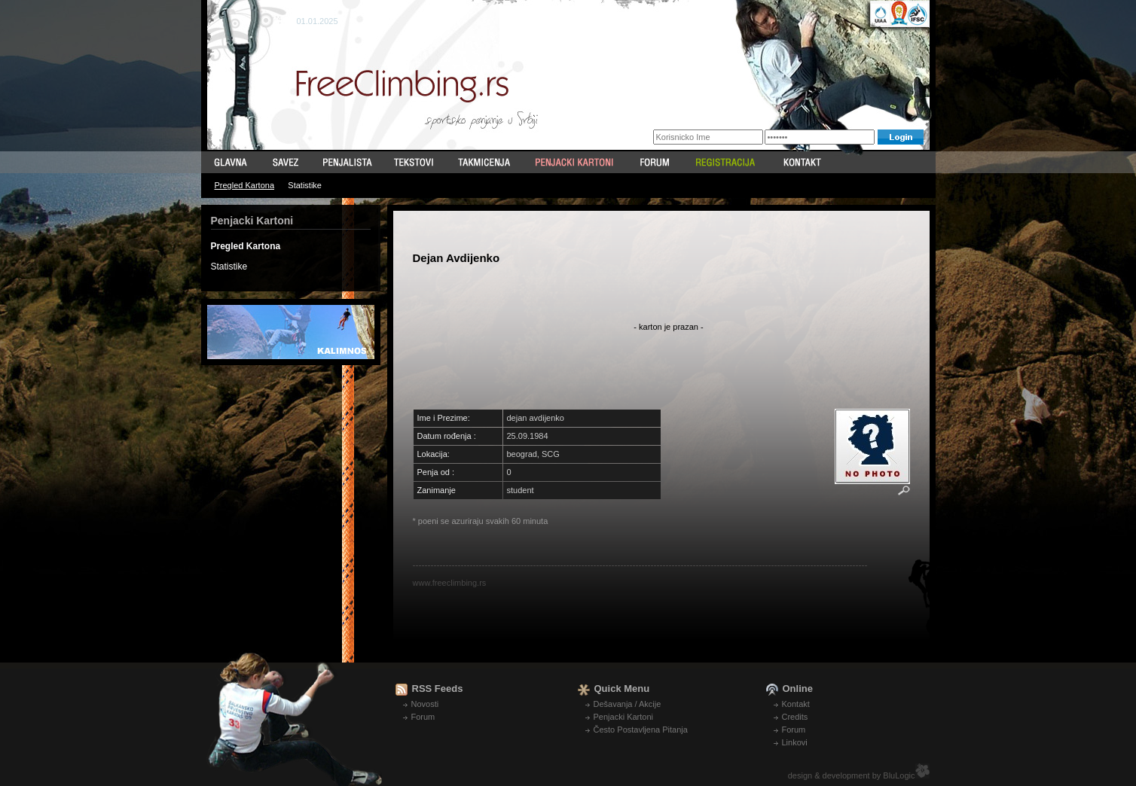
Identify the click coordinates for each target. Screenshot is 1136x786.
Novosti (425, 703)
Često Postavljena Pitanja (641, 729)
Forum (423, 716)
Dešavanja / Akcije (627, 703)
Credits (795, 716)
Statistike (305, 185)
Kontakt (796, 703)
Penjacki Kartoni (624, 716)
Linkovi (795, 742)
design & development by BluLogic (851, 775)
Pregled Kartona (245, 185)
